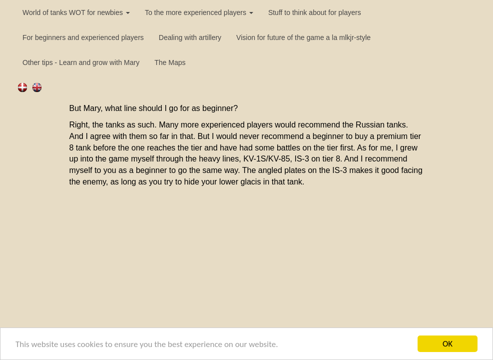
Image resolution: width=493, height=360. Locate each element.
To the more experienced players (199, 12)
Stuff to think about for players (314, 12)
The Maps (169, 62)
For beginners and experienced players (83, 38)
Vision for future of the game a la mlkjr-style (303, 38)
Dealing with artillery (190, 38)
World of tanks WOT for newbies (76, 12)
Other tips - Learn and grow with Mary (80, 62)
